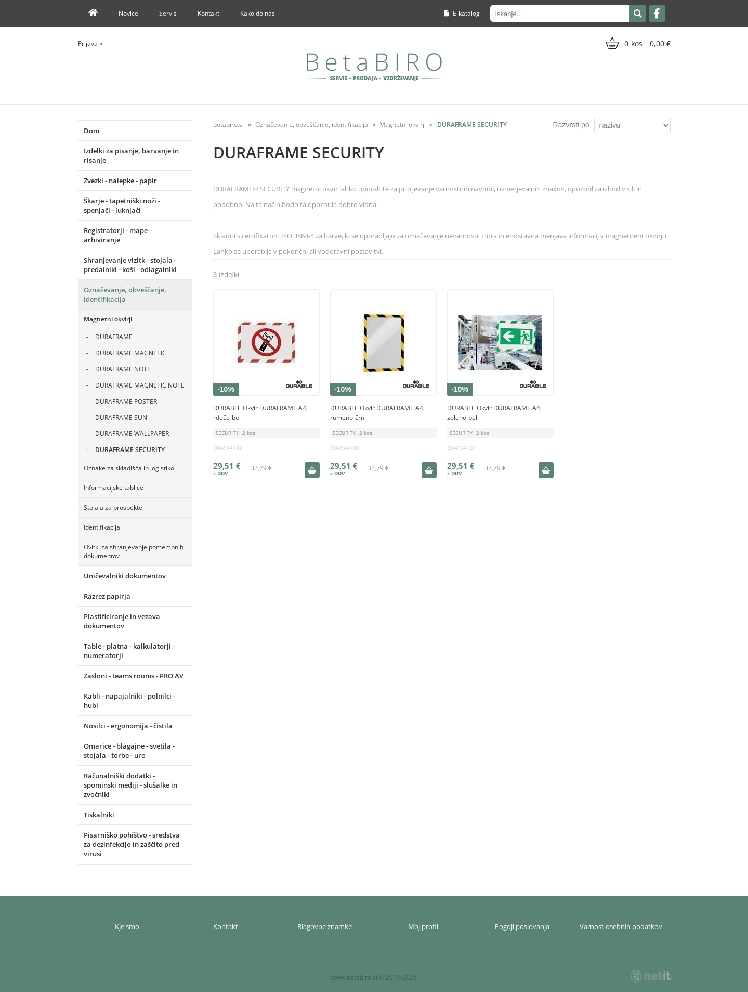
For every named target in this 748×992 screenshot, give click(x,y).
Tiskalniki (99, 814)
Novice (128, 13)
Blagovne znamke (324, 926)
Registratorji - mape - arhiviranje (117, 235)
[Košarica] (637, 43)
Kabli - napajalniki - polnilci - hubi (129, 700)
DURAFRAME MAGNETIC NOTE (140, 385)
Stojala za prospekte (113, 507)
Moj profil (423, 926)
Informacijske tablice (113, 487)
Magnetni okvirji (108, 319)
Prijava (90, 43)
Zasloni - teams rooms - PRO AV (133, 675)
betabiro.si (228, 124)
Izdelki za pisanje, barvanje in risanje (131, 155)
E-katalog (462, 13)
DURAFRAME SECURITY (130, 449)
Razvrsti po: (572, 125)
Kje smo (127, 926)
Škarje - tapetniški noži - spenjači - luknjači (122, 205)
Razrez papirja (107, 596)
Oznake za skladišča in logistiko (129, 467)
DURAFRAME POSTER (126, 401)
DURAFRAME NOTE (123, 369)
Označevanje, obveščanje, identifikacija (125, 294)
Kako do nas (257, 13)
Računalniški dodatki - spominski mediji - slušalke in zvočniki (130, 785)
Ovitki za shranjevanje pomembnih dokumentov (133, 551)
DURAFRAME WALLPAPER (132, 433)
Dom (91, 130)
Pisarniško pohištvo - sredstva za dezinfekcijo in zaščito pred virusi (132, 844)
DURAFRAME (114, 336)
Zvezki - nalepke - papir (120, 180)
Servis (168, 13)
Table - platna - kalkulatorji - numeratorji (129, 650)
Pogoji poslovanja (522, 926)
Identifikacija (102, 527)
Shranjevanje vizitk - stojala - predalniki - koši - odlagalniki (130, 264)
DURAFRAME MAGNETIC (130, 353)
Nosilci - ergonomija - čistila (128, 725)
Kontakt (208, 13)
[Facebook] (657, 13)
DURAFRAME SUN (121, 417)
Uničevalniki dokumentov (125, 576)
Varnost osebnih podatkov (621, 926)
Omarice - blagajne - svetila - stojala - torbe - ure (129, 750)
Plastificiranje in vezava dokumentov (122, 621)
